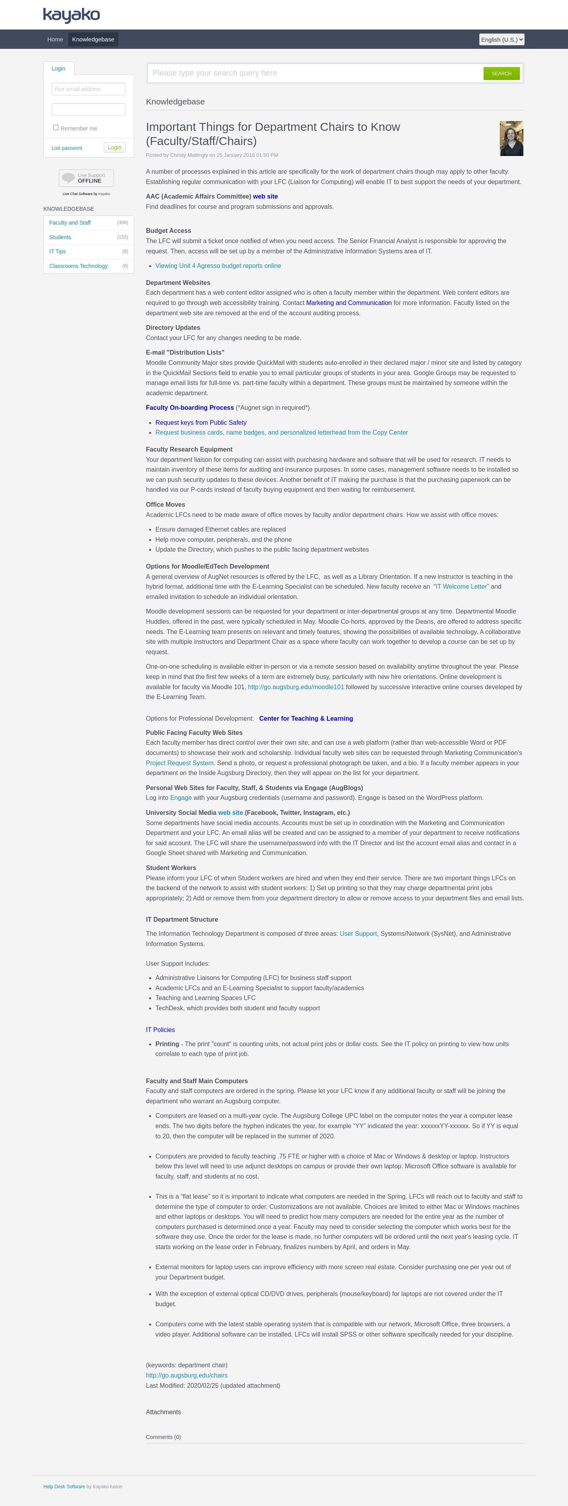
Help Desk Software (64, 1486)
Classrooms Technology (88, 266)
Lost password (67, 148)
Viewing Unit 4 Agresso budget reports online (218, 265)
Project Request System (180, 763)
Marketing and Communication (349, 302)
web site (265, 196)
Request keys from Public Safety (201, 422)
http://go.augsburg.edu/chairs (187, 1375)
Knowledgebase (93, 39)
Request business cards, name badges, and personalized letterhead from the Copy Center (281, 432)
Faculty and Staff (88, 223)
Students (88, 238)
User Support (358, 933)
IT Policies (160, 1029)
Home (55, 39)
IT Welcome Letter (461, 586)
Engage (181, 797)
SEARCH (502, 73)
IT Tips (88, 252)
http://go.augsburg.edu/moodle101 (296, 687)
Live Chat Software (78, 194)
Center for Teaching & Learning (306, 718)
